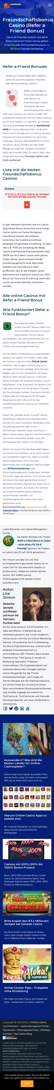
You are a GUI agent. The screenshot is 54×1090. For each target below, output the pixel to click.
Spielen (27, 204)
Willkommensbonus (18, 469)
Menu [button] (48, 5)
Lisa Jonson (9, 595)
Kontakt (7, 1034)
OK (27, 1083)
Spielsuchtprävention (11, 1051)
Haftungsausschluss (27, 1030)
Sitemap (45, 1030)
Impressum (9, 1030)
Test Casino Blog (23, 1034)
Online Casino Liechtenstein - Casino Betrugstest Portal (26, 1024)
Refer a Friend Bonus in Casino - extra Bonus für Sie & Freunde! (34, 545)
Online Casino (39, 362)
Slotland (9, 189)
